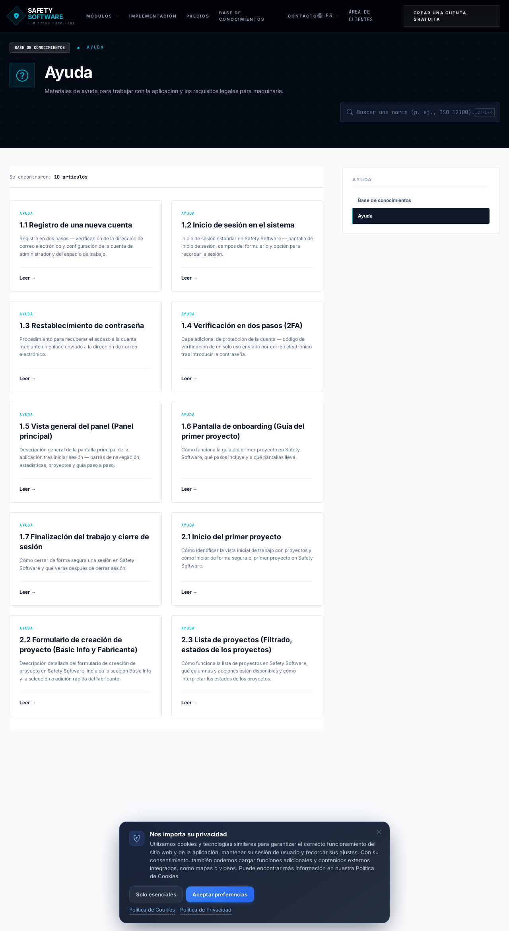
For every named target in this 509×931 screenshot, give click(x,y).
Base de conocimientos (40, 47)
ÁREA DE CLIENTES (361, 16)
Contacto (302, 16)
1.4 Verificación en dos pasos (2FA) (242, 325)
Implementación (153, 16)
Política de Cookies (152, 910)
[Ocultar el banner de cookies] (379, 832)
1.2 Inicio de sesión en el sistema (237, 225)
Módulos (103, 16)
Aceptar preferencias (220, 894)
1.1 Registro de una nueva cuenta (75, 225)
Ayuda (365, 216)
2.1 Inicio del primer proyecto (231, 537)
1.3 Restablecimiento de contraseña (81, 325)
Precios (198, 16)
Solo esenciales (156, 894)
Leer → (27, 278)
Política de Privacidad (205, 910)
